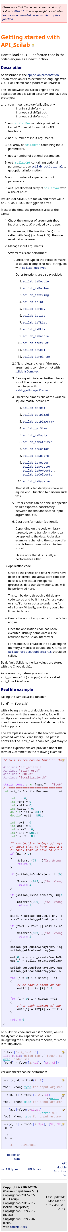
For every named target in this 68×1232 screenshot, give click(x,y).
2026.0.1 (18, 11)
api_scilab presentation (43, 75)
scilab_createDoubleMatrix (30, 652)
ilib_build (12, 1056)
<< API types (9, 1169)
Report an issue (13, 1157)
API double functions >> (60, 1169)
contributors (18, 1227)
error (54, 1098)
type (27, 1087)
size (27, 1102)
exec (6, 1059)
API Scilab (34, 1169)
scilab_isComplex (26, 371)
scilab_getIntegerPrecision (33, 390)
